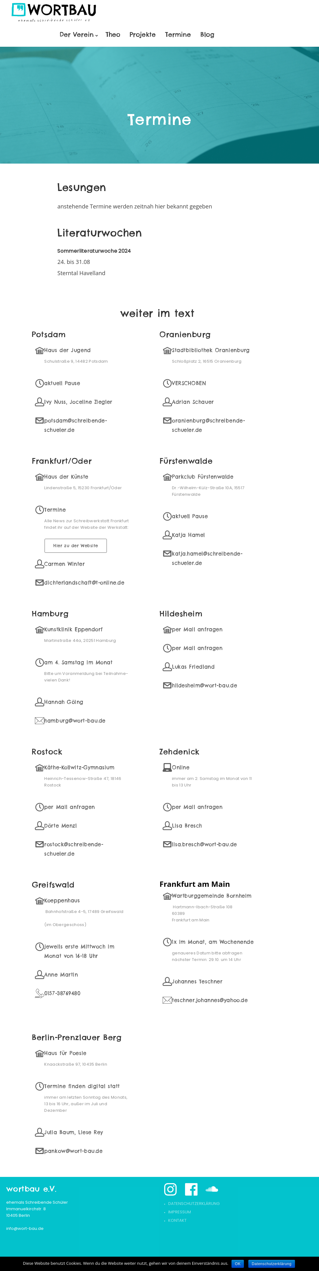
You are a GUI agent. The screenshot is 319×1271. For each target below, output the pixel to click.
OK (237, 1264)
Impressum (179, 1212)
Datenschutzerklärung (194, 1203)
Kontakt (177, 1220)
